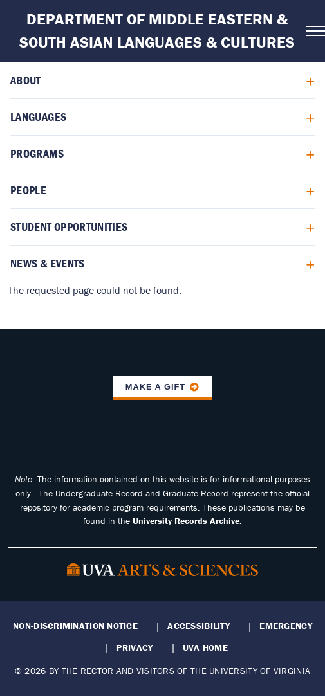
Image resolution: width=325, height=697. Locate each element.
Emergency (285, 625)
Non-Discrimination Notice (75, 625)
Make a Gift (155, 387)
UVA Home (205, 647)
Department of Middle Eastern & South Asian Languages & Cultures (157, 30)
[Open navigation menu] (311, 31)
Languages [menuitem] (38, 116)
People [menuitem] (28, 190)
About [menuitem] (25, 80)
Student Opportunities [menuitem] (69, 226)
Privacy (134, 647)
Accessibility (198, 625)
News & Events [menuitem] (47, 263)
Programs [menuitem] (37, 153)
